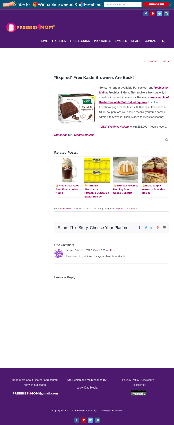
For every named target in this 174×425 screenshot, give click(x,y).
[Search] (163, 41)
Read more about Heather (28, 380)
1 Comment (131, 208)
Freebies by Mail (83, 135)
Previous (152, 61)
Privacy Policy (130, 380)
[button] (87, 4)
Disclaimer (139, 384)
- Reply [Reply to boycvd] (111, 250)
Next (163, 61)
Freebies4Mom (64, 208)
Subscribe (60, 135)
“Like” (114, 126)
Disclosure (147, 380)
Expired (119, 208)
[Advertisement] (30, 79)
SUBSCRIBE (156, 4)
